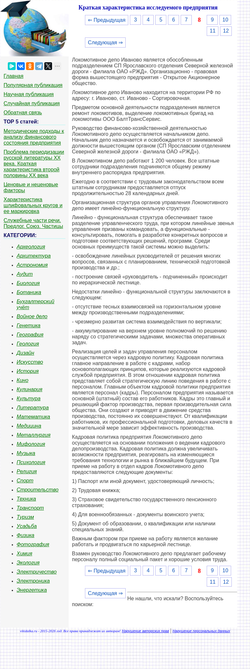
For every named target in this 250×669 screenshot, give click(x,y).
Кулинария (29, 389)
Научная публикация (29, 94)
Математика (33, 417)
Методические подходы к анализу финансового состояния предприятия (34, 137)
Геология (28, 344)
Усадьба (27, 526)
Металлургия (33, 435)
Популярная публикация (33, 85)
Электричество (37, 572)
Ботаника (29, 292)
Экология (28, 562)
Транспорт (30, 508)
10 (225, 19)
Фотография (33, 544)
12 (226, 31)
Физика (25, 535)
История (28, 371)
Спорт (25, 480)
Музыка (26, 453)
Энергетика (32, 590)
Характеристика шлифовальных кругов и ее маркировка (33, 205)
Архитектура (34, 256)
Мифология (31, 444)
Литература (33, 407)
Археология (31, 246)
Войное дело (32, 316)
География (30, 334)
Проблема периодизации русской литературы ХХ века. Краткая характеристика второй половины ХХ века (34, 163)
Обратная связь (23, 112)
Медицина (29, 426)
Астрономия (32, 265)
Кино (22, 380)
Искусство (30, 362)
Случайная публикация (32, 103)
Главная (13, 76)
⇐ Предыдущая (106, 20)
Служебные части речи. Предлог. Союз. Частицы (33, 223)
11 (212, 31)
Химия (24, 553)
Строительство (38, 489)
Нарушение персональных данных (201, 631)
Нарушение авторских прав (145, 631)
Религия (27, 471)
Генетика (28, 325)
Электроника (33, 581)
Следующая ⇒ (105, 42)
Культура (28, 398)
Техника (26, 499)
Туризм (25, 517)
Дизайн (25, 353)
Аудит (25, 274)
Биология (28, 283)
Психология (31, 462)
